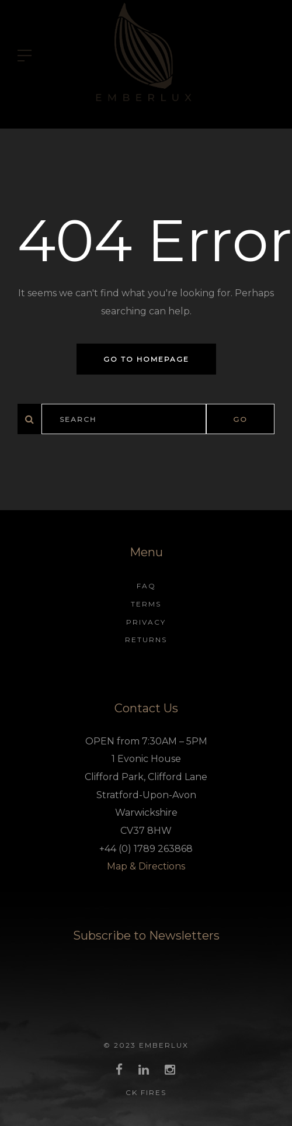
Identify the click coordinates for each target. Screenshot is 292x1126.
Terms (146, 604)
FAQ (146, 585)
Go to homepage (146, 359)
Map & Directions (146, 866)
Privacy (146, 622)
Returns (146, 639)
